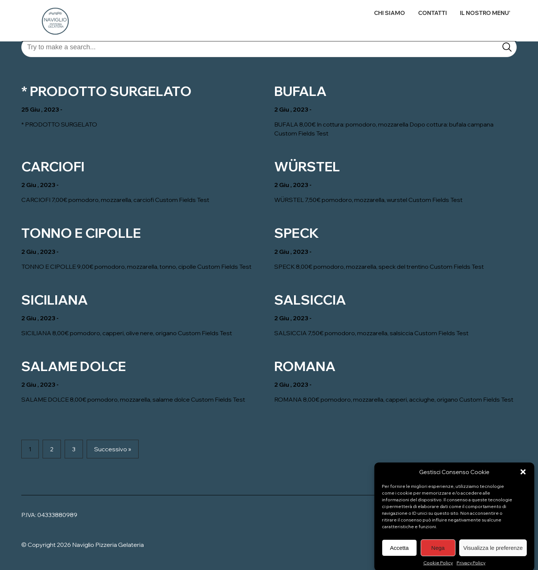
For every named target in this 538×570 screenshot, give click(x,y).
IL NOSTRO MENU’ (485, 12)
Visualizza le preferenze (493, 555)
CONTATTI (432, 12)
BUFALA (300, 91)
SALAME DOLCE (73, 366)
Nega (438, 555)
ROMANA (305, 366)
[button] (523, 479)
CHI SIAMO (389, 12)
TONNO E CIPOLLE (81, 233)
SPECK (296, 233)
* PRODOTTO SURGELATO (106, 91)
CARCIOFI (52, 166)
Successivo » (112, 449)
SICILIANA (54, 300)
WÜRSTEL (307, 166)
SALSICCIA (310, 300)
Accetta (399, 555)
